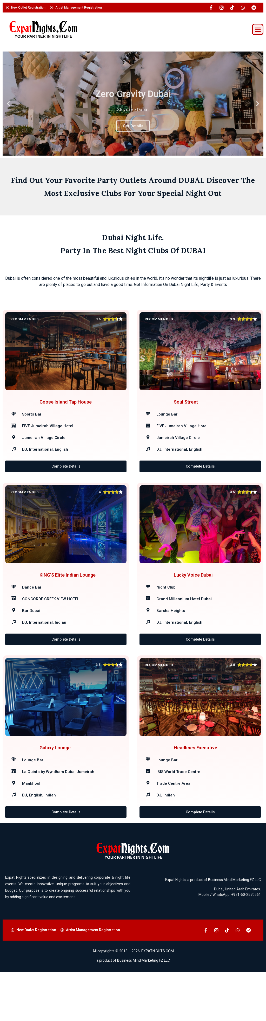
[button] (257, 29)
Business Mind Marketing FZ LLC (234, 929)
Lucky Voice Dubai (193, 599)
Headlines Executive (195, 788)
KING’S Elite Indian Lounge (67, 599)
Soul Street (186, 410)
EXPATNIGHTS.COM (157, 1000)
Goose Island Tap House (65, 410)
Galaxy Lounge (55, 788)
